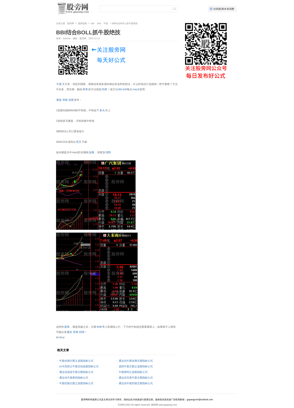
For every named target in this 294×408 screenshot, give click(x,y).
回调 (81, 332)
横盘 (59, 99)
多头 (102, 110)
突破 (65, 99)
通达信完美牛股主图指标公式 (136, 377)
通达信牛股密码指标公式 (73, 377)
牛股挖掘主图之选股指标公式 (76, 383)
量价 (69, 332)
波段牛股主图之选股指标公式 (136, 366)
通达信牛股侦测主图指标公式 (136, 360)
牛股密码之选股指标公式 (133, 371)
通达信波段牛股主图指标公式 (76, 371)
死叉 (78, 141)
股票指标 (82, 23)
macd (136, 89)
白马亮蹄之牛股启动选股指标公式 (79, 366)
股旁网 (70, 23)
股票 (67, 326)
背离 (75, 332)
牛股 (106, 23)
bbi (92, 23)
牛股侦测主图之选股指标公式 (76, 360)
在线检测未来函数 (223, 8)
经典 (104, 89)
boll (99, 23)
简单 (85, 89)
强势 (108, 152)
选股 (71, 99)
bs (61, 337)
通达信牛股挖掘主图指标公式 (136, 383)
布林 (99, 326)
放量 (91, 152)
